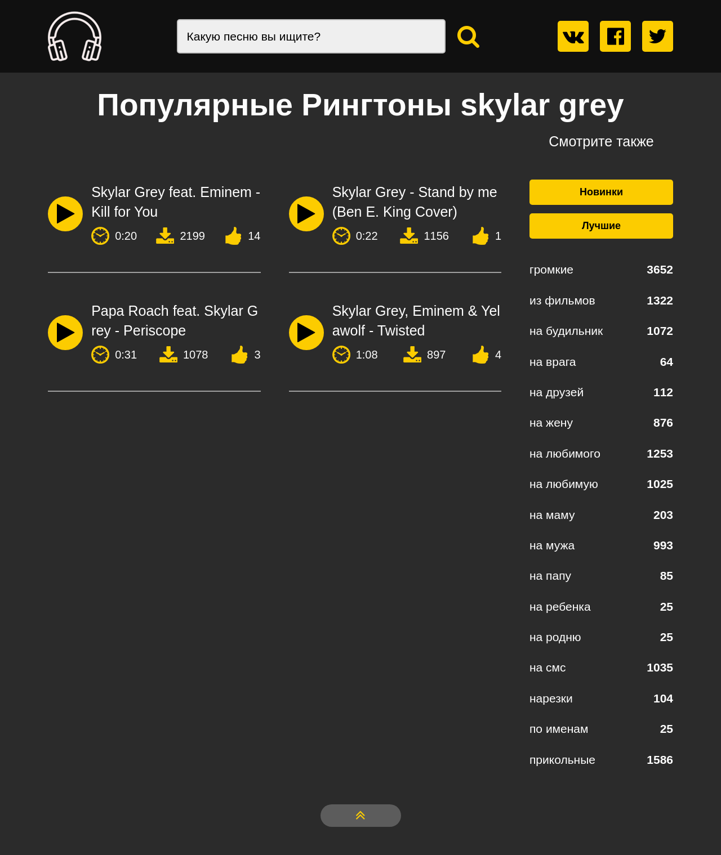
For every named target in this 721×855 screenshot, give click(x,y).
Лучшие (601, 225)
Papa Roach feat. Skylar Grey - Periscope (174, 320)
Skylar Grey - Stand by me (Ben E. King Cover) (414, 202)
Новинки (601, 192)
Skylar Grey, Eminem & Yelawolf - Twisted (416, 320)
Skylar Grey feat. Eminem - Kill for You (175, 202)
